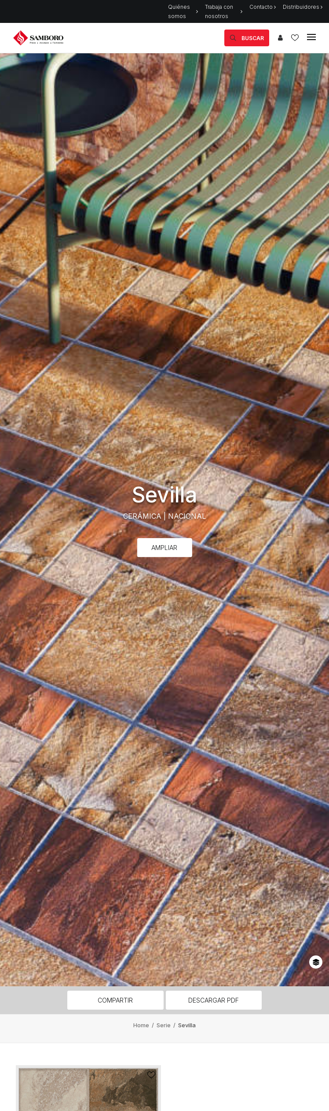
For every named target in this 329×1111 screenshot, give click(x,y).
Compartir (115, 1000)
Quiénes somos (183, 11)
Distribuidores (302, 7)
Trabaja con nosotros (223, 11)
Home (141, 1025)
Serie (164, 1025)
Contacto (262, 7)
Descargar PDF (213, 1000)
